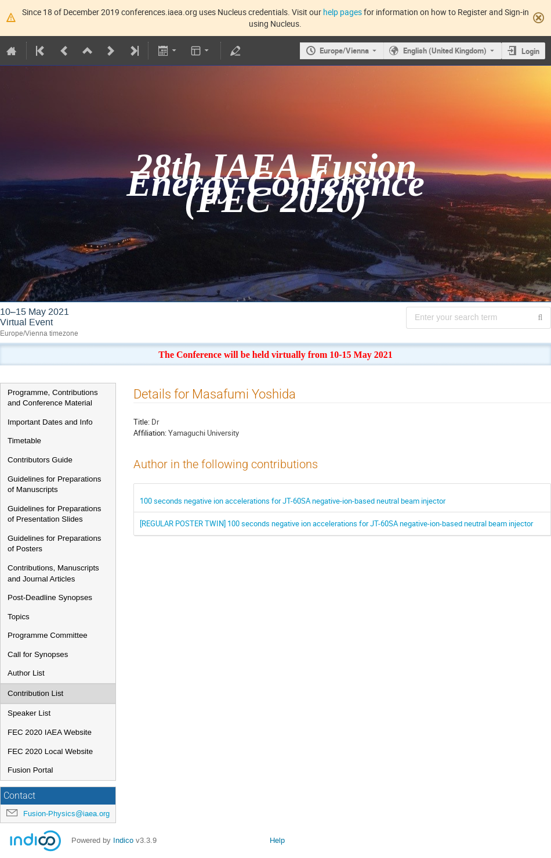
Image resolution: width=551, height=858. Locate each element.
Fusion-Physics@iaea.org (66, 813)
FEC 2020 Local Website (50, 751)
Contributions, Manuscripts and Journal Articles (53, 573)
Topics (19, 616)
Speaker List (29, 713)
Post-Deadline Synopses (50, 597)
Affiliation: (149, 433)
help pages (342, 11)
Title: (141, 422)
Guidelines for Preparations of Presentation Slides (55, 514)
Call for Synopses (38, 654)
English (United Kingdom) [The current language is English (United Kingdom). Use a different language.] (445, 50)
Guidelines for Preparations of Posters (55, 544)
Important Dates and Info (50, 422)
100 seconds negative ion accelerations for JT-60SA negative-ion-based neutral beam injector (292, 501)
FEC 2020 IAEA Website (50, 732)
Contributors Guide (40, 459)
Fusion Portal (30, 770)
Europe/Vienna (344, 50)
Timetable (24, 440)
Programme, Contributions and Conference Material (53, 398)
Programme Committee (48, 635)
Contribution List (35, 693)
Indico (123, 840)
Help (277, 840)
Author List (26, 673)
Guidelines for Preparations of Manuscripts (55, 484)
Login (530, 51)
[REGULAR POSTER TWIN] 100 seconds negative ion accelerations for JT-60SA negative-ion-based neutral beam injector (336, 523)
